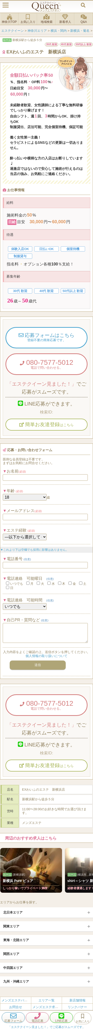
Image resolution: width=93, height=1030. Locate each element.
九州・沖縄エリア (16, 981)
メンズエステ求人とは (48, 1007)
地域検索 (46, 19)
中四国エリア (13, 968)
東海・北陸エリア (16, 940)
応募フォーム (13, 1018)
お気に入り (28, 19)
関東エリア (11, 926)
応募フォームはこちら (46, 337)
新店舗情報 (77, 1000)
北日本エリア (13, 912)
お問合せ (15, 1007)
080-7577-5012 (46, 364)
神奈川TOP (9, 19)
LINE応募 (61, 1018)
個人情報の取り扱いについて (46, 656)
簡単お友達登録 (46, 424)
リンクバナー (77, 1007)
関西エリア (11, 954)
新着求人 (65, 19)
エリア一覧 (46, 1000)
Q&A (84, 19)
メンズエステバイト (16, 1000)
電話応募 (37, 1018)
